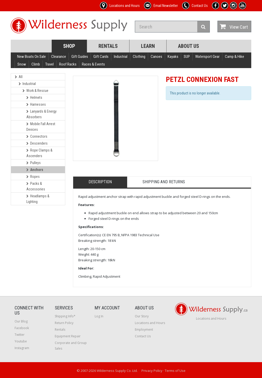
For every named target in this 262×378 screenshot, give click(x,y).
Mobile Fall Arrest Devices (40, 127)
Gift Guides (79, 56)
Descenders (37, 143)
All (19, 77)
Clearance (58, 56)
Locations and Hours (150, 323)
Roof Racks (68, 64)
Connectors (36, 136)
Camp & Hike (234, 56)
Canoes (156, 56)
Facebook (22, 328)
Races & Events (93, 64)
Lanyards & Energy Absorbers (41, 114)
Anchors (34, 170)
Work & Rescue (35, 91)
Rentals (108, 46)
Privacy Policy (151, 370)
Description (100, 181)
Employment (144, 329)
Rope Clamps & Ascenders (39, 153)
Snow (21, 64)
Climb (35, 64)
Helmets (34, 97)
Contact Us (143, 336)
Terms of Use (175, 370)
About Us (188, 46)
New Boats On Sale (31, 56)
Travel (49, 64)
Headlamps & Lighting (37, 199)
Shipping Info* (65, 316)
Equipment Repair (68, 336)
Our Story (142, 316)
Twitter (20, 334)
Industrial (120, 56)
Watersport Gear (207, 56)
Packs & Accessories (35, 186)
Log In (99, 316)
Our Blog (21, 321)
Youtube (21, 341)
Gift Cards (100, 56)
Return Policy (64, 323)
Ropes (33, 177)
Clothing (139, 56)
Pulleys (33, 163)
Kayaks (173, 56)
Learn (148, 46)
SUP (187, 56)
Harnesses (36, 104)
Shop (69, 46)
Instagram (22, 348)
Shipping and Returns (164, 181)
